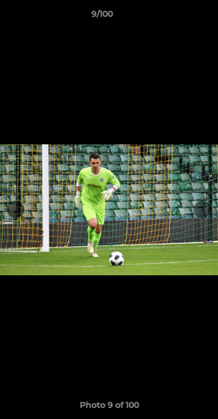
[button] (176, 17)
